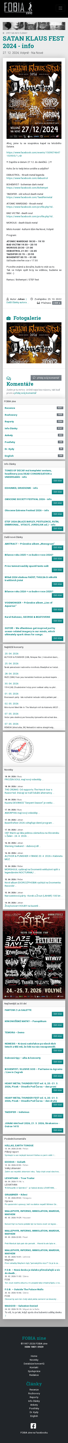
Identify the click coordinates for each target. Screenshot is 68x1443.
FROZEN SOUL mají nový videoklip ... (24, 778)
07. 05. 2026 (11, 713)
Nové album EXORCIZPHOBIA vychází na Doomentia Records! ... (33, 882)
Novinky (34, 1359)
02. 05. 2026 (11, 703)
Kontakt (34, 1367)
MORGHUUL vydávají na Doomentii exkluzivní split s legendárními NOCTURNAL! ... (32, 869)
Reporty (34, 1397)
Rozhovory (34, 1393)
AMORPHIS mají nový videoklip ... (22, 811)
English (34, 1415)
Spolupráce (34, 1371)
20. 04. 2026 (11, 653)
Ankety (34, 1404)
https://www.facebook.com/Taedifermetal (29, 197)
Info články (34, 1400)
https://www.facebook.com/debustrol (27, 178)
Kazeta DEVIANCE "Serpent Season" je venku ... (30, 801)
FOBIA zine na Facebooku (34, 1428)
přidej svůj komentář (46, 377)
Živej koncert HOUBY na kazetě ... (22, 904)
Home (34, 1356)
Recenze (34, 1389)
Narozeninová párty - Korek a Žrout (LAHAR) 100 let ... (34, 894)
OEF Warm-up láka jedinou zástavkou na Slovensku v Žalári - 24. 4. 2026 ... (32, 833)
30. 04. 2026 (11, 683)
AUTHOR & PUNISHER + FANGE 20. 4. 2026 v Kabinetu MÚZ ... (34, 856)
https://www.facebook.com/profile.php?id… (30, 206)
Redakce (34, 1374)
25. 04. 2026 (11, 663)
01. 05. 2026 (11, 693)
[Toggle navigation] (60, 8)
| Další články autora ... (18, 301)
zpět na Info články (15, 33)
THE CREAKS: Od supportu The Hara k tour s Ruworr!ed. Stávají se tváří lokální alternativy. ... (29, 789)
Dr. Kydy (34, 1412)
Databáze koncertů (34, 1363)
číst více (57, 480)
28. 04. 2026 (11, 673)
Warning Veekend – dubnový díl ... (23, 844)
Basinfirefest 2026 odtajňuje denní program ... (29, 821)
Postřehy (34, 1408)
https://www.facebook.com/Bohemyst (27, 187)
